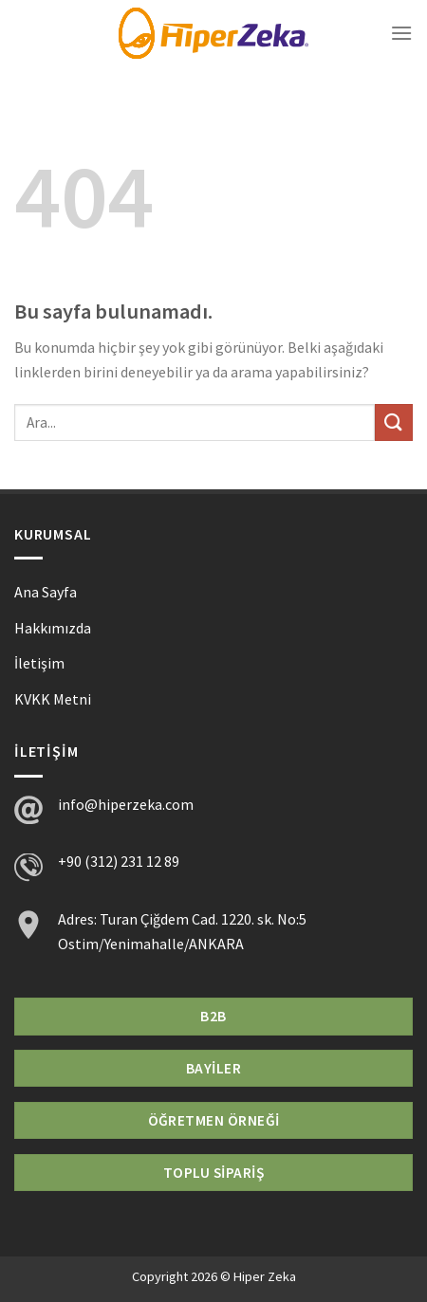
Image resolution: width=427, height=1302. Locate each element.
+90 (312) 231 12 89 (118, 861)
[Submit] (394, 422)
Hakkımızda (52, 627)
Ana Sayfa (45, 591)
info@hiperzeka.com (126, 804)
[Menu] (401, 32)
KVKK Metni (52, 698)
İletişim (39, 662)
